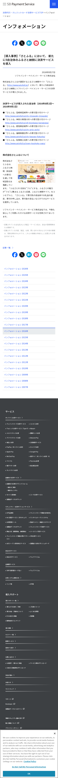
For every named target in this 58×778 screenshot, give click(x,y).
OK (29, 773)
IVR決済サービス (35, 536)
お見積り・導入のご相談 (14, 663)
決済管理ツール (11, 522)
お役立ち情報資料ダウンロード (16, 668)
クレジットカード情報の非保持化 (40, 513)
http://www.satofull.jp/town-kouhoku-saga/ (25, 143)
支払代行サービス (12, 557)
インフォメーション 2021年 (16, 299)
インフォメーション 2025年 (16, 275)
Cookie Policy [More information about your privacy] (30, 761)
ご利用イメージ (35, 607)
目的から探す (9, 648)
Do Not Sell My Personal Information (29, 767)
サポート (8, 699)
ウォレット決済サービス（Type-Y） (18, 428)
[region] (29, 754)
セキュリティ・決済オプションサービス (17, 507)
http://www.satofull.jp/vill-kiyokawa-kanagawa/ (27, 122)
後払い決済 (10, 442)
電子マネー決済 (11, 466)
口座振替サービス (35, 442)
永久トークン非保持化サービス (16, 543)
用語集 (32, 616)
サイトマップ (9, 689)
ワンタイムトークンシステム (39, 517)
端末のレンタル (12, 490)
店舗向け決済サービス (12, 478)
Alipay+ (32, 428)
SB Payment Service (18, 5)
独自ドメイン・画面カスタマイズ (40, 522)
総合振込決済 (34, 466)
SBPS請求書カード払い (14, 570)
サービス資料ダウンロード (38, 663)
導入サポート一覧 (10, 601)
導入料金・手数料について (15, 611)
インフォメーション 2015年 (16, 337)
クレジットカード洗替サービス (39, 527)
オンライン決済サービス (13, 418)
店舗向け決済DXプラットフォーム (17, 484)
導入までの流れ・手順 (13, 607)
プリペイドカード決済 (13, 438)
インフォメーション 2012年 (16, 356)
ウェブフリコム (35, 557)
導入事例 (8, 628)
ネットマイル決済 (12, 470)
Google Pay (34, 452)
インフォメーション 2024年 (16, 281)
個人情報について (10, 723)
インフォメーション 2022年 (16, 293)
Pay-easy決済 (34, 461)
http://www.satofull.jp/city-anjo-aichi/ (22, 129)
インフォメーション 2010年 (16, 368)
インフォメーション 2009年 (16, 374)
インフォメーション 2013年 (16, 349)
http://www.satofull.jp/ (18, 85)
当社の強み (8, 675)
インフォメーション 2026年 (16, 268)
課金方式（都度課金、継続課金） (17, 531)
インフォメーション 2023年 (16, 287)
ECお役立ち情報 (12, 616)
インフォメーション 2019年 (16, 312)
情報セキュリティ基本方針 (13, 718)
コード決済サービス (36, 495)
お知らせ (8, 682)
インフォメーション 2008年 (16, 380)
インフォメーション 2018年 (16, 318)
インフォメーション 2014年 (16, 343)
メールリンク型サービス (37, 531)
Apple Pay (10, 452)
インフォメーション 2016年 (16, 331)
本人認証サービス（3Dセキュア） (17, 517)
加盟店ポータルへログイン (13, 709)
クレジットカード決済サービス (16, 424)
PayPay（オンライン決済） (15, 447)
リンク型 (9, 584)
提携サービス (9, 641)
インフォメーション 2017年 (16, 324)
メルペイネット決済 (13, 433)
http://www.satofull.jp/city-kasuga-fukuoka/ (25, 136)
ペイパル (9, 461)
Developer (8, 704)
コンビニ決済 (34, 424)
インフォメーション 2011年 (16, 362)
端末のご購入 (12, 487)
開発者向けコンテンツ (13, 621)
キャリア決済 (34, 447)
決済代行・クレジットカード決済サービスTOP (23, 12)
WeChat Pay (11, 456)
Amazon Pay (34, 438)
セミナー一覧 (9, 635)
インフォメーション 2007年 (16, 387)
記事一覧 (6, 247)
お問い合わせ (9, 657)
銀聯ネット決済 (35, 433)
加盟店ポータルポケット (14, 527)
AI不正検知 (10, 513)
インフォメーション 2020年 (16, 306)
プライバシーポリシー (12, 728)
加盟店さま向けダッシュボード (39, 543)
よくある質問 (34, 611)
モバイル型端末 (11, 495)
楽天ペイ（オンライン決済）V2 (40, 456)
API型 (32, 584)
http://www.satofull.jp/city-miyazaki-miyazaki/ (26, 116)
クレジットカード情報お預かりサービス (18, 537)
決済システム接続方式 (12, 578)
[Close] (55, 733)
